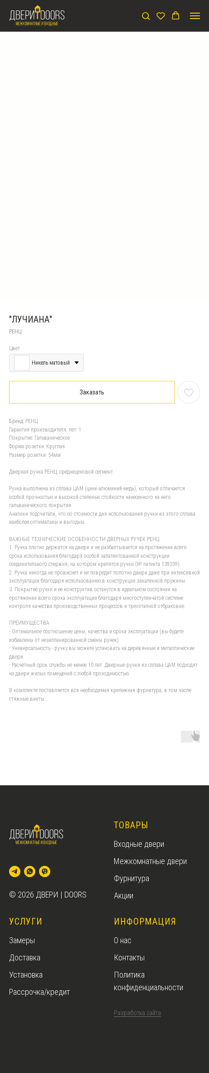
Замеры (22, 940)
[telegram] (14, 871)
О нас (122, 940)
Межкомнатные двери (150, 861)
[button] (145, 15)
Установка (26, 974)
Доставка (24, 957)
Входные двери (139, 844)
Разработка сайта (137, 1012)
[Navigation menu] (195, 16)
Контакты (129, 957)
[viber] (44, 871)
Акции (123, 895)
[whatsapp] (29, 871)
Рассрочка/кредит (39, 992)
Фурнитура (131, 878)
